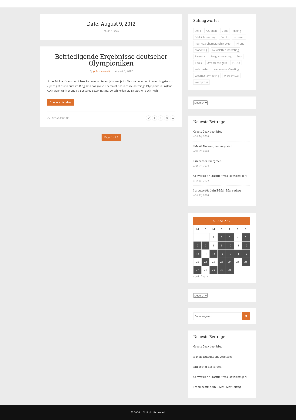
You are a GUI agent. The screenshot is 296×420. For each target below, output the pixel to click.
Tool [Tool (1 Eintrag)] (239, 56)
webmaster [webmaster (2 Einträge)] (202, 69)
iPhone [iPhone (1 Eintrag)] (240, 43)
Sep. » (204, 276)
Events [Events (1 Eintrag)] (224, 37)
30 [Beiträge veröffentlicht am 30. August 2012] (221, 270)
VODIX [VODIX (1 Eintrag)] (236, 63)
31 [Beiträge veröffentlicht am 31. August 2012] (229, 270)
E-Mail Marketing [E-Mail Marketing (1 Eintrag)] (205, 37)
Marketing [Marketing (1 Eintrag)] (201, 50)
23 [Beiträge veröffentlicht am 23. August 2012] (221, 261)
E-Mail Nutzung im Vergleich (213, 146)
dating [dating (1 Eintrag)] (237, 30)
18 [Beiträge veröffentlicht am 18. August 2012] (237, 253)
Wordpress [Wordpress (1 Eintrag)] (201, 82)
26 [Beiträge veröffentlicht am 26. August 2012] (245, 261)
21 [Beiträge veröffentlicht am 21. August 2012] (205, 261)
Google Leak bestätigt (207, 131)
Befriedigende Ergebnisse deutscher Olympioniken (111, 59)
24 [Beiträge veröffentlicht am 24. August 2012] (229, 261)
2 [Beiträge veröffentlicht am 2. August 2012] (221, 237)
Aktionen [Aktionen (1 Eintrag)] (211, 30)
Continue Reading (60, 102)
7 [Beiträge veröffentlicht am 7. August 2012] (205, 245)
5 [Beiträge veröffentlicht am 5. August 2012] (246, 237)
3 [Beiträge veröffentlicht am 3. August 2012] (229, 237)
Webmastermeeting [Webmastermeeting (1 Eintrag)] (207, 75)
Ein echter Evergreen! (207, 161)
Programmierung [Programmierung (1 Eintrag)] (221, 56)
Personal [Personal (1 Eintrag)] (200, 56)
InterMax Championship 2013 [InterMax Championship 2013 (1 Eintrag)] (213, 43)
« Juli (196, 276)
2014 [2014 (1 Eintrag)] (198, 30)
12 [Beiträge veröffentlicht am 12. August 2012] (245, 245)
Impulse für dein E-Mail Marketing (217, 190)
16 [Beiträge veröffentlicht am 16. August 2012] (221, 253)
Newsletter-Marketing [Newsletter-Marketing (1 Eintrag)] (225, 50)
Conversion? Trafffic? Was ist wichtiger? (220, 176)
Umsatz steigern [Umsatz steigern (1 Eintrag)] (217, 63)
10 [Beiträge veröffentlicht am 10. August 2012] (229, 245)
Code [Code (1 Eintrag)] (225, 30)
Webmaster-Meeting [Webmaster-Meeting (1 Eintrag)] (226, 69)
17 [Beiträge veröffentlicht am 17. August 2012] (229, 253)
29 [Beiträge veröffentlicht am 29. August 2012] (213, 270)
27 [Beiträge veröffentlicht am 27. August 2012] (197, 270)
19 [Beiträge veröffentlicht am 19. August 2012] (245, 253)
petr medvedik (101, 71)
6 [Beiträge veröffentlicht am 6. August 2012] (197, 245)
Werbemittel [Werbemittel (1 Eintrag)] (231, 75)
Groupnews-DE (60, 118)
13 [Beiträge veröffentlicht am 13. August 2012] (197, 253)
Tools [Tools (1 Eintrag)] (198, 63)
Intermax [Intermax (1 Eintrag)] (239, 37)
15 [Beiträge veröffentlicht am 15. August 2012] (213, 253)
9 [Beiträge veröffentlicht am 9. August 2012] (221, 245)
